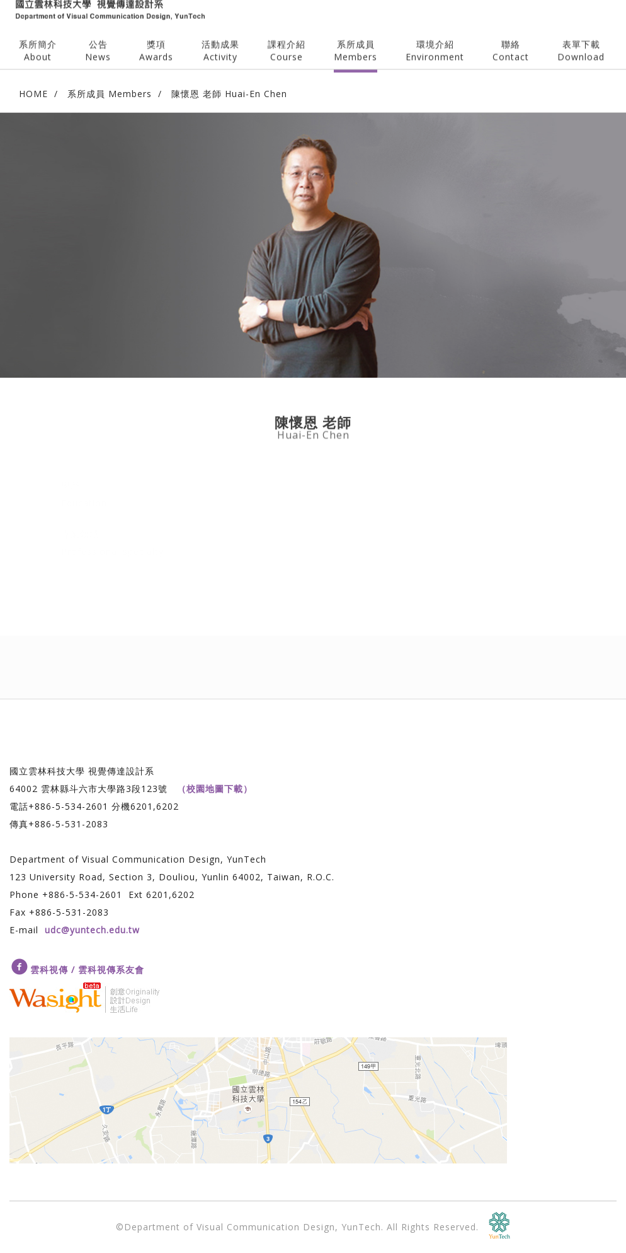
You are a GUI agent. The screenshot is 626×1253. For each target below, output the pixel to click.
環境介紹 (435, 41)
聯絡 (510, 41)
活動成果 (220, 41)
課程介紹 (286, 41)
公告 (98, 41)
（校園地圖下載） (215, 789)
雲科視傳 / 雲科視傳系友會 (87, 970)
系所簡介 (38, 41)
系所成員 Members (109, 94)
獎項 (156, 41)
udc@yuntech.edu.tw (92, 930)
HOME (33, 94)
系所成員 (355, 41)
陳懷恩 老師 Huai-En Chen (229, 94)
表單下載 (581, 41)
